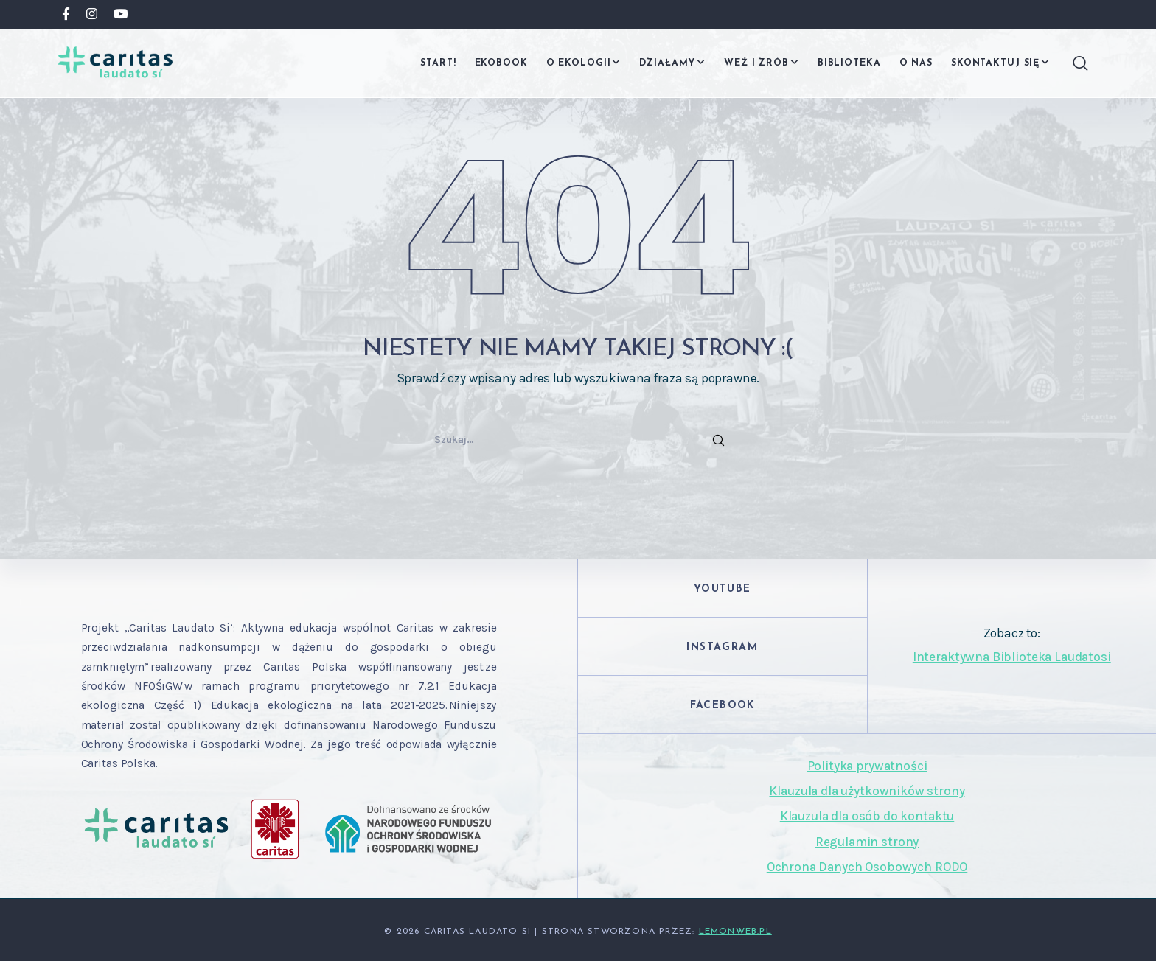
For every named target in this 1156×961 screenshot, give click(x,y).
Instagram (722, 647)
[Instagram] (91, 13)
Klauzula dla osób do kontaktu (867, 815)
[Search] (1075, 63)
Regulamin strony (867, 841)
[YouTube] (121, 13)
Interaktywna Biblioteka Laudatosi (1012, 656)
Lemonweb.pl (735, 931)
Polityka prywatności (867, 765)
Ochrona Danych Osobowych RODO (867, 866)
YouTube (722, 589)
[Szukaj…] (578, 440)
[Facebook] (66, 13)
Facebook (722, 705)
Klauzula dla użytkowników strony (866, 790)
